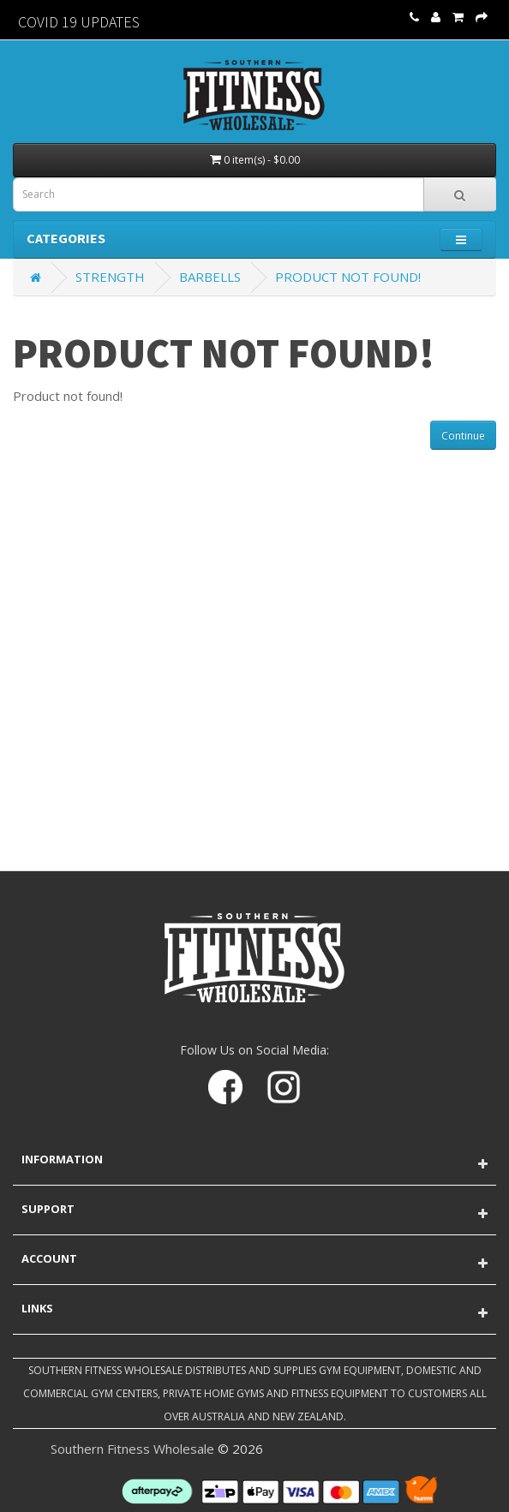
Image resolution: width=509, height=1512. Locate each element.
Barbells (210, 276)
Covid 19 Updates (79, 22)
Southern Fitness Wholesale (132, 1448)
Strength (110, 276)
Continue (463, 435)
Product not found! (348, 276)
